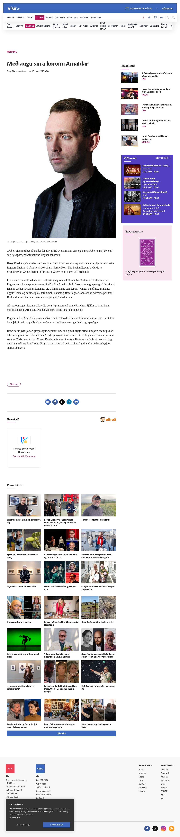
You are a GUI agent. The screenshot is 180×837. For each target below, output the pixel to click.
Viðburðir (165, 781)
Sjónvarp (143, 788)
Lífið (141, 781)
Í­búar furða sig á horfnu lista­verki (97, 622)
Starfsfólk (40, 798)
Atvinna (164, 777)
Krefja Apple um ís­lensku (19, 622)
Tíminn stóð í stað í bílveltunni (95, 520)
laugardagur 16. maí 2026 (141, 8)
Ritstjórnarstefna (43, 791)
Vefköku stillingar (23, 825)
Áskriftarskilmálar (43, 795)
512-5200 (44, 780)
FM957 (164, 791)
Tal (162, 799)
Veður (163, 784)
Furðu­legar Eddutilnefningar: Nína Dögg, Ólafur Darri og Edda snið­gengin (60, 689)
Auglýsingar (41, 784)
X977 (163, 795)
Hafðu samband (43, 788)
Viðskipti (143, 773)
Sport (141, 777)
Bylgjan (164, 788)
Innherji (164, 770)
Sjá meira (61, 733)
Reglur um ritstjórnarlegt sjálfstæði (16, 781)
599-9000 (14, 797)
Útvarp (142, 791)
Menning (14, 384)
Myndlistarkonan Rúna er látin (21, 587)
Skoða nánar (15, 817)
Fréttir (141, 770)
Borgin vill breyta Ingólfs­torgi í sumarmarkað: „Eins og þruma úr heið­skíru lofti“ (60, 523)
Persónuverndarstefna (15, 787)
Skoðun (142, 784)
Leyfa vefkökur (56, 825)
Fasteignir (165, 773)
